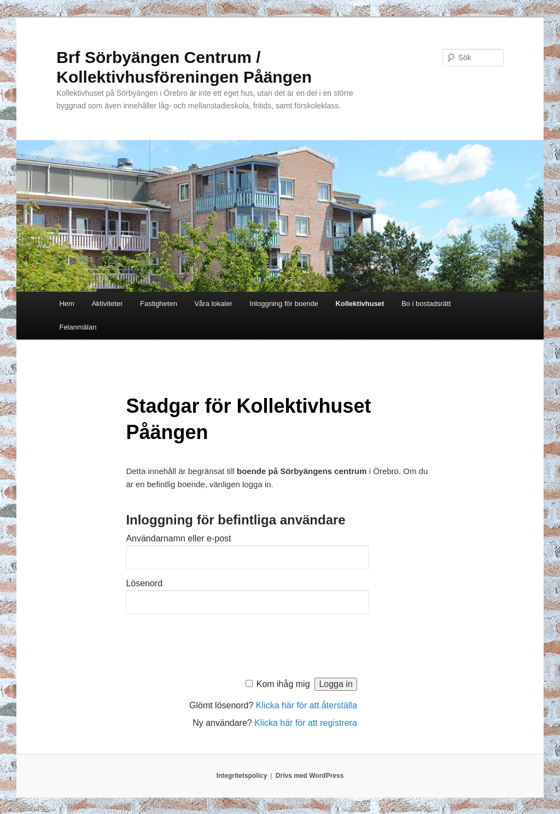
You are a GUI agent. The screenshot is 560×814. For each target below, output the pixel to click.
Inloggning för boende (283, 303)
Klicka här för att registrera (305, 723)
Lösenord (144, 583)
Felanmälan (77, 327)
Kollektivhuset (360, 303)
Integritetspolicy (242, 776)
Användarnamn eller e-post (178, 538)
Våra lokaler (213, 303)
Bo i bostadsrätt (426, 303)
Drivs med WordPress (310, 776)
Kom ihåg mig (283, 684)
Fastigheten (158, 303)
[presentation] (209, 643)
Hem (66, 303)
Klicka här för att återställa (306, 705)
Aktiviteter (106, 303)
